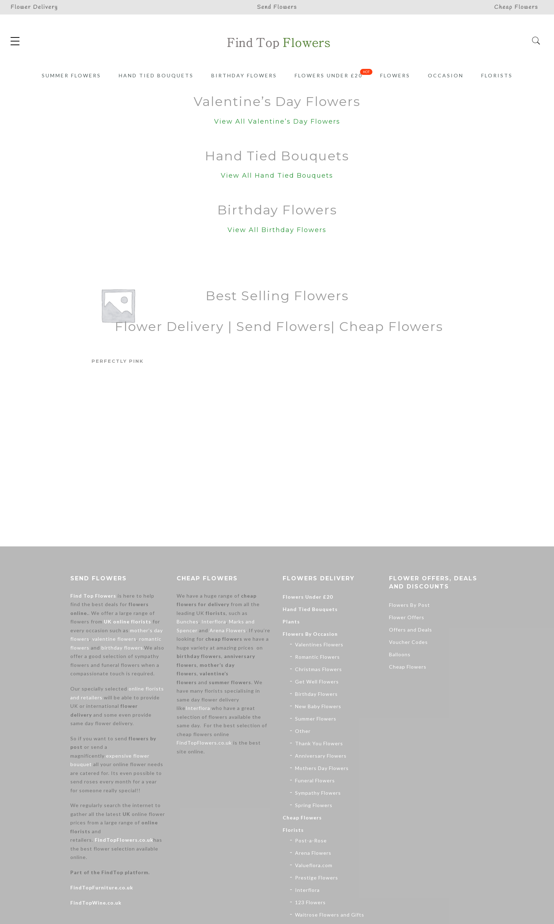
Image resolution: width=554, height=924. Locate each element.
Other (303, 731)
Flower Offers (406, 617)
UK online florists (127, 621)
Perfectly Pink (118, 361)
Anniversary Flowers (321, 756)
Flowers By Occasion (310, 634)
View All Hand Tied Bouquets (277, 175)
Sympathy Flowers (318, 793)
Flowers (395, 75)
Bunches (188, 621)
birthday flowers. (122, 648)
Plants (291, 621)
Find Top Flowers (93, 596)
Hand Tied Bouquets (156, 75)
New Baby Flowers (318, 706)
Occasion (446, 75)
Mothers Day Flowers (322, 768)
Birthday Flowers (244, 75)
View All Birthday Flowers (277, 230)
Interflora (213, 621)
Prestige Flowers (316, 878)
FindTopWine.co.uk (96, 903)
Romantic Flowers (317, 657)
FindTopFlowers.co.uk (124, 840)
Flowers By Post (409, 605)
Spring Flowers (313, 805)
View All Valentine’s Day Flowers (277, 121)
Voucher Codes (408, 642)
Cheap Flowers (302, 818)
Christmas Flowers (318, 669)
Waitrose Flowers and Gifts (329, 915)
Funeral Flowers (315, 780)
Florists (497, 75)
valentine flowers (114, 639)
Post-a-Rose (311, 840)
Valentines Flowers (319, 644)
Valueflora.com (313, 865)
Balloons (400, 654)
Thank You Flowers (319, 743)
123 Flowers (310, 902)
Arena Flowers (228, 630)
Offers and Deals (410, 630)
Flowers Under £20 (329, 75)
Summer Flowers (71, 75)
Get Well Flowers (317, 682)
